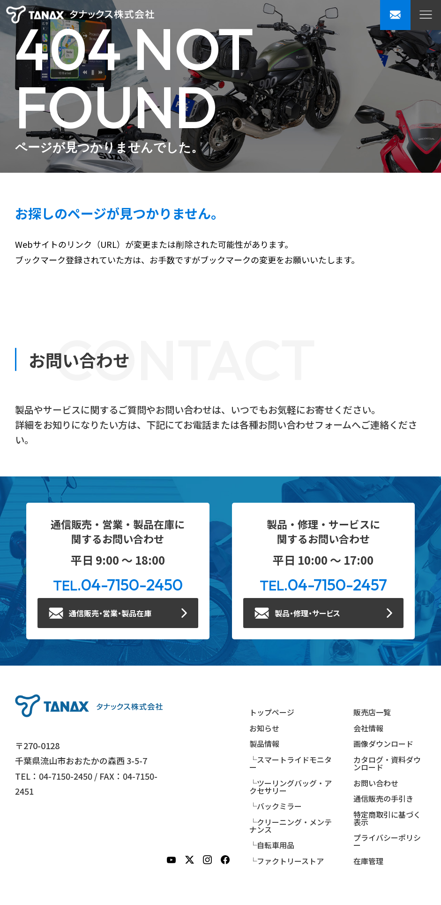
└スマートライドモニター (290, 763)
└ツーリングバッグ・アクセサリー (290, 786)
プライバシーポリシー (387, 841)
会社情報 (368, 728)
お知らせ (264, 728)
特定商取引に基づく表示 (387, 818)
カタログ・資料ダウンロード (387, 763)
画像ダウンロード (383, 743)
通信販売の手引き (383, 798)
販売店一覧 (372, 712)
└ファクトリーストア (286, 861)
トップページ (271, 712)
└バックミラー (275, 806)
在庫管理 (368, 861)
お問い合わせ (375, 783)
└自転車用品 (271, 845)
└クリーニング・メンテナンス (290, 825)
